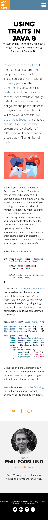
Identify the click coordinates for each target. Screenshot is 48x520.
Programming (34, 47)
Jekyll (33, 503)
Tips (35, 51)
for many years (13, 83)
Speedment (17, 51)
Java (16, 47)
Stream (28, 51)
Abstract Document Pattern (29, 288)
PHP (19, 92)
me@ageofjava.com (24, 467)
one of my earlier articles (22, 65)
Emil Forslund (21, 501)
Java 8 (22, 47)
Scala (7, 92)
